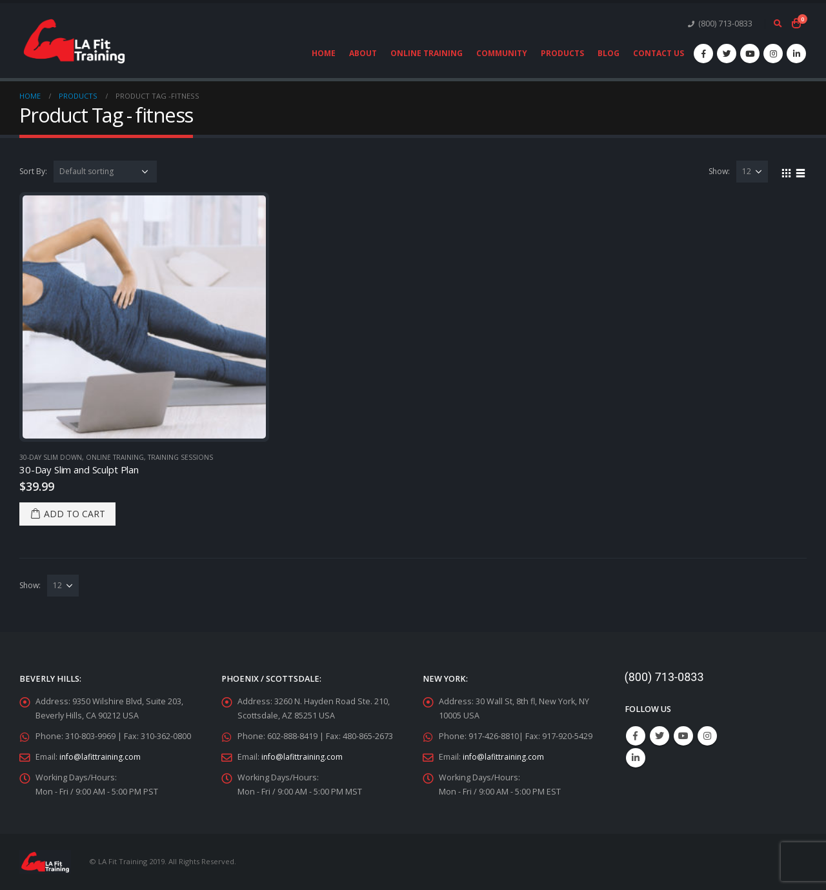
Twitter (659, 736)
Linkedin (635, 757)
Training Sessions (180, 457)
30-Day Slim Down (50, 457)
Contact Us (658, 53)
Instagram (707, 736)
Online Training (426, 53)
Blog (609, 53)
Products (562, 53)
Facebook (635, 736)
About (363, 53)
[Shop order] (105, 172)
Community (501, 53)
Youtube (683, 736)
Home (324, 53)
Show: (719, 171)
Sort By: (33, 171)
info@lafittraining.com (101, 756)
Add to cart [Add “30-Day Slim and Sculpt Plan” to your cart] (74, 514)
